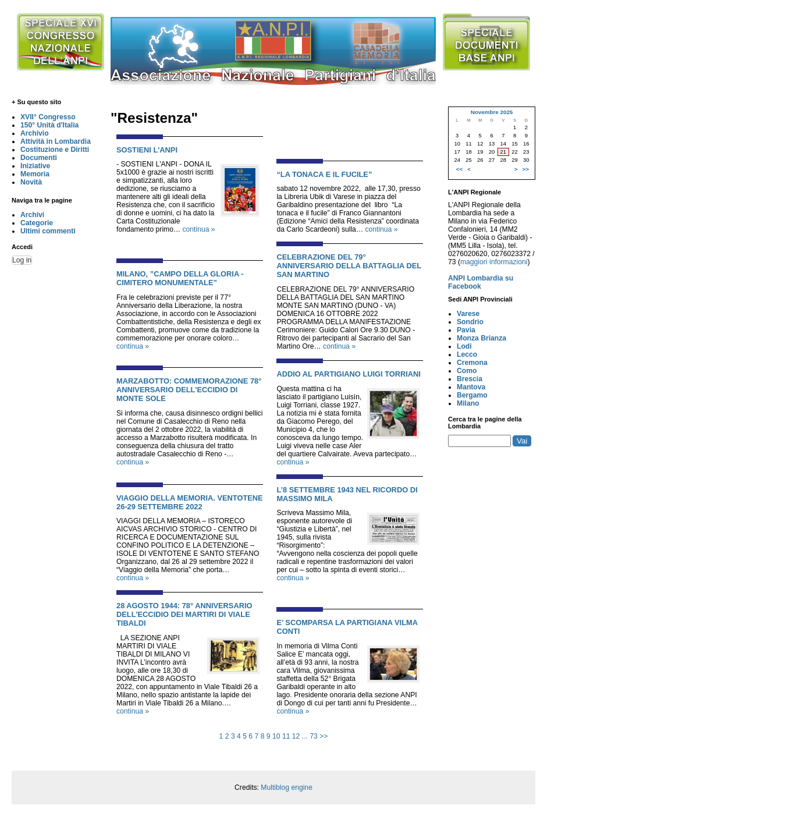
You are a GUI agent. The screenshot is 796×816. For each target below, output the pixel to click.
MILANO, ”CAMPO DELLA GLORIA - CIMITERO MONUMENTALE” (180, 278)
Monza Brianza (481, 338)
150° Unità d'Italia (49, 125)
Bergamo (472, 395)
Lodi (464, 346)
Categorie (36, 223)
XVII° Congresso (48, 117)
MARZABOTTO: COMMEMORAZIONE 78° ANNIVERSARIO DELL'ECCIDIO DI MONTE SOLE (188, 390)
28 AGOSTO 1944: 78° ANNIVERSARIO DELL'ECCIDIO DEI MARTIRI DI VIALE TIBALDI (184, 614)
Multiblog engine (286, 787)
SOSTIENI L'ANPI (146, 150)
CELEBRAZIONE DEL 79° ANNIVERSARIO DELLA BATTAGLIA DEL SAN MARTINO (348, 266)
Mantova (471, 387)
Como (467, 371)
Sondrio (470, 322)
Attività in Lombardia (55, 141)
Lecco (467, 354)
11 (286, 736)
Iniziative (35, 166)
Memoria (34, 174)
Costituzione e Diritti (54, 150)
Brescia (469, 379)
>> (323, 736)
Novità (31, 182)
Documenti (38, 158)
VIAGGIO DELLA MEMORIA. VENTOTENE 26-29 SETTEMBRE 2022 (189, 502)
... (305, 736)
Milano (468, 403)
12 (296, 736)
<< (459, 169)
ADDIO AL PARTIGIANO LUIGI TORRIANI (348, 374)
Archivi (32, 215)
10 (276, 736)
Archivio (34, 133)
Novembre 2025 (492, 112)
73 (314, 736)
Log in (21, 260)
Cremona (472, 363)
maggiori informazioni (494, 262)
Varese (468, 314)
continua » (199, 229)
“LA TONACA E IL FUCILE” (324, 174)
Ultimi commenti (48, 231)
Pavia (466, 330)
